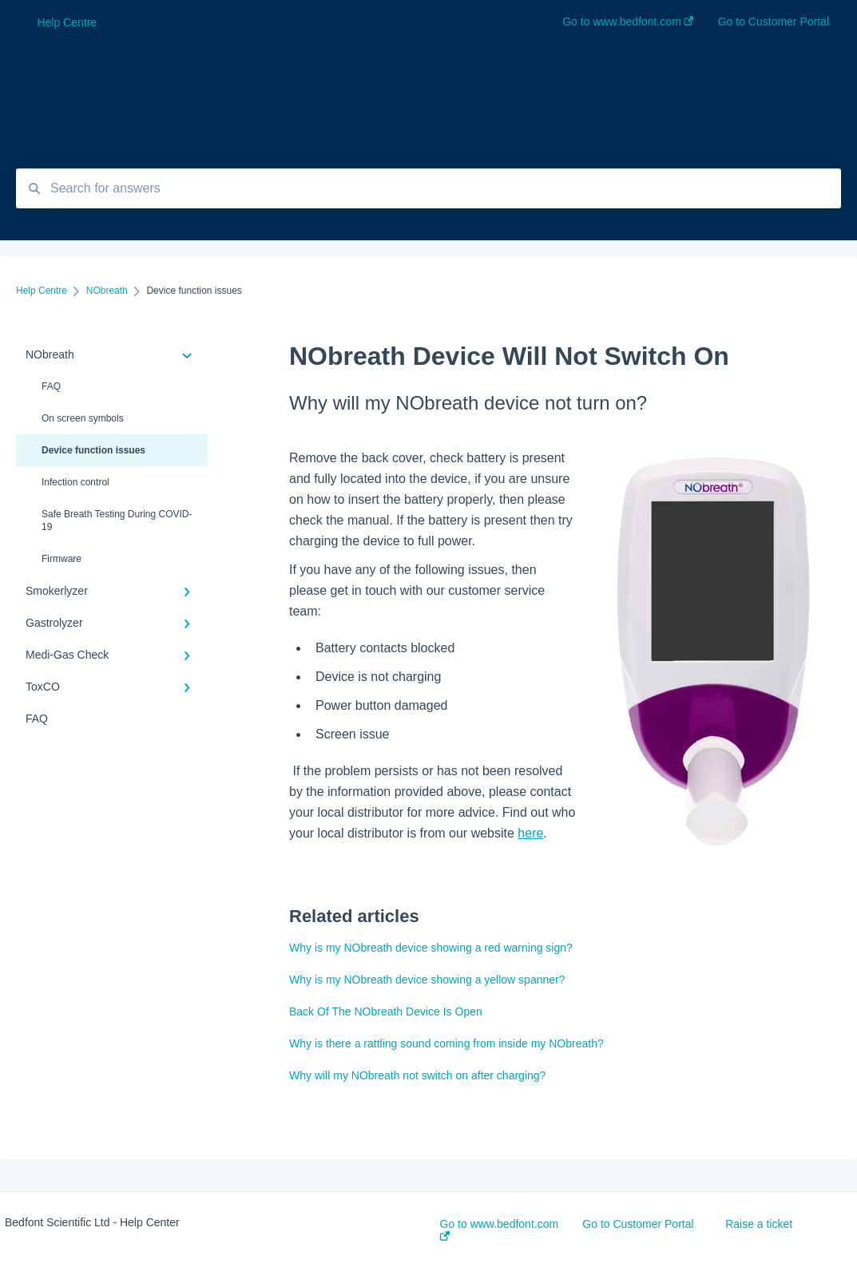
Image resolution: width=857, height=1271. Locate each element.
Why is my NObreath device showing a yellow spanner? (427, 979)
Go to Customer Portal (637, 1224)
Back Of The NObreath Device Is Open (385, 1011)
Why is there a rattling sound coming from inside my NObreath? (446, 1043)
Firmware (61, 558)
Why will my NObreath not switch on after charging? (417, 1075)
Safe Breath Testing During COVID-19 (117, 521)
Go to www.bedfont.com (499, 1229)
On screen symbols (83, 418)
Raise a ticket (758, 1224)
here (530, 833)
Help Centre (67, 22)
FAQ (51, 386)
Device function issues (93, 450)
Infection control (75, 482)
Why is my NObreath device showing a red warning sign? (431, 947)
